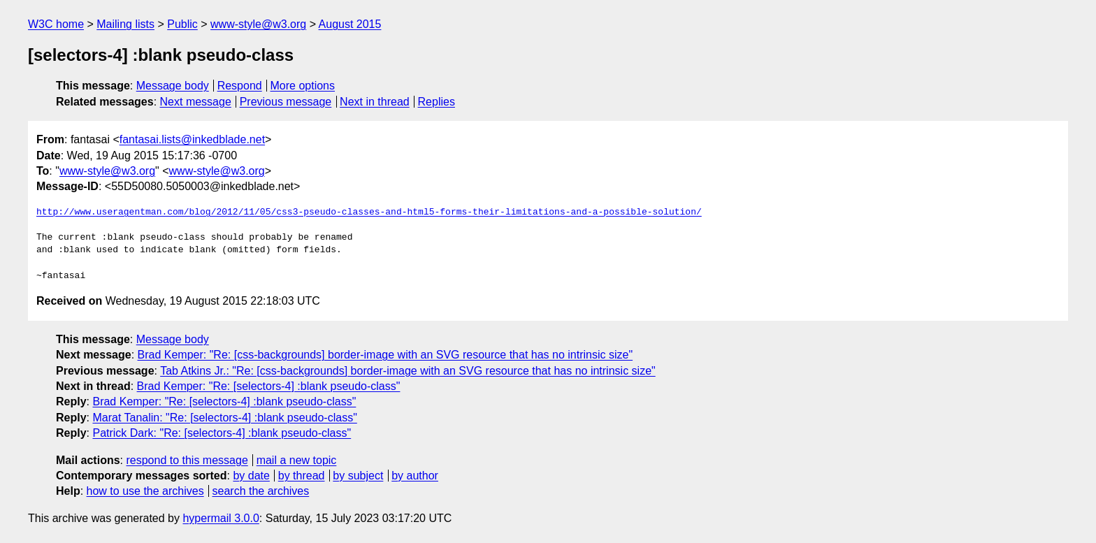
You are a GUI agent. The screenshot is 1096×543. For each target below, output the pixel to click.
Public (182, 24)
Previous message (286, 102)
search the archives (261, 491)
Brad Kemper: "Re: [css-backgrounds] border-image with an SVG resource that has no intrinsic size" (385, 355)
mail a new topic (297, 460)
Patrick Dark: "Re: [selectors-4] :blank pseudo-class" (221, 433)
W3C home (56, 24)
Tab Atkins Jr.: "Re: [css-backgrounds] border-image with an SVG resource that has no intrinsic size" (408, 371)
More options (303, 86)
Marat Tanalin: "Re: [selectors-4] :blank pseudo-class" (224, 417)
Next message (195, 102)
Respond (239, 86)
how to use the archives (145, 491)
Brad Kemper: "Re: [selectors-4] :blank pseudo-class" (269, 386)
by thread (301, 476)
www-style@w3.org (258, 24)
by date (251, 476)
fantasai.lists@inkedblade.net (192, 139)
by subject (358, 476)
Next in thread (375, 102)
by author (414, 476)
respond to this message (186, 460)
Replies (436, 102)
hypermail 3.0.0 (220, 518)
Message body (172, 86)
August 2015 (350, 24)
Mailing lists (125, 24)
